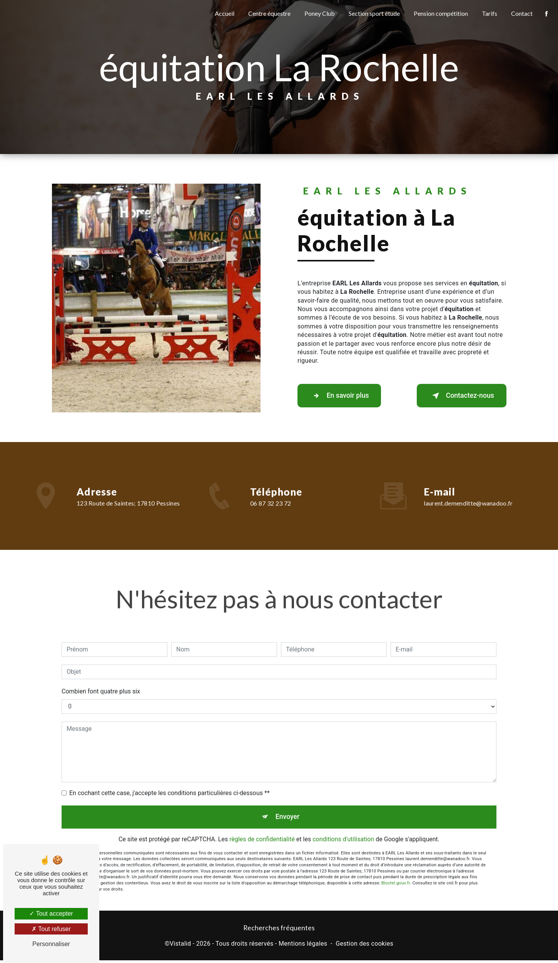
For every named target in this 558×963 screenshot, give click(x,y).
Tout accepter (51, 913)
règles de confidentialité (262, 830)
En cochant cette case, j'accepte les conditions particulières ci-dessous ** (169, 781)
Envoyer (288, 806)
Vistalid (180, 946)
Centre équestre (268, 13)
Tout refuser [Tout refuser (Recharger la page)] (51, 929)
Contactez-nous (456, 395)
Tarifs (488, 13)
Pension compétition (439, 13)
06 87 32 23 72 (270, 514)
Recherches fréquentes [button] (279, 930)
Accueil (223, 13)
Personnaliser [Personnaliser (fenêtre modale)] (51, 944)
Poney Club (318, 13)
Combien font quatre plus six (101, 679)
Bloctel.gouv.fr (395, 874)
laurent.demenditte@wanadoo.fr (468, 492)
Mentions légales (303, 946)
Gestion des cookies (364, 946)
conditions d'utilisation (343, 830)
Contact (520, 13)
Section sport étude (372, 13)
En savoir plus (344, 395)
